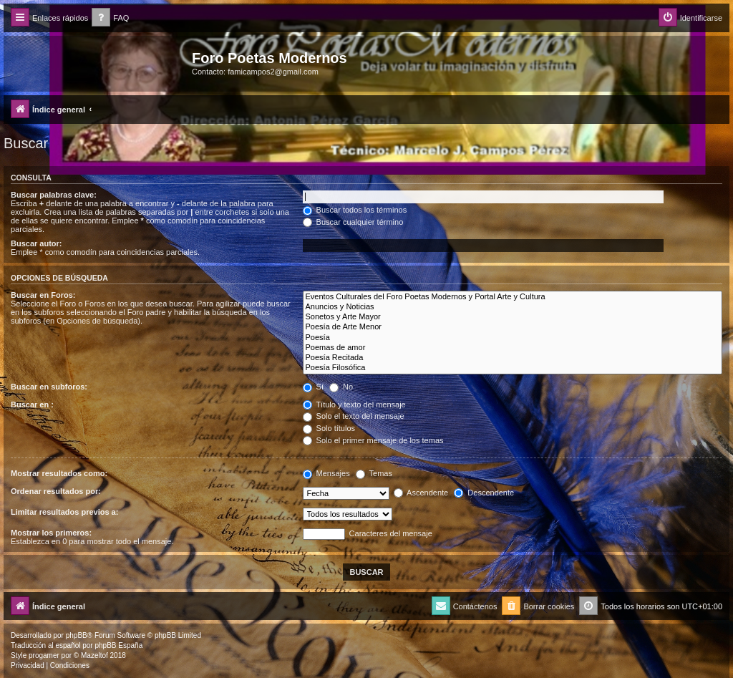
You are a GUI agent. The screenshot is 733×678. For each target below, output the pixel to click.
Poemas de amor (512, 348)
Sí (313, 386)
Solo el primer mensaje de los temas (373, 440)
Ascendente (421, 492)
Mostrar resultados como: (59, 473)
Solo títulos (329, 428)
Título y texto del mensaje (354, 404)
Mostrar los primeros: (51, 532)
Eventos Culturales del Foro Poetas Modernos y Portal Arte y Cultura (512, 297)
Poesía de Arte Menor (512, 327)
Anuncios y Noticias (512, 307)
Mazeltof (94, 655)
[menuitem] (110, 18)
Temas (374, 473)
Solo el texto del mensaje (353, 416)
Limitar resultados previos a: (64, 512)
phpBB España (118, 645)
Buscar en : (32, 404)
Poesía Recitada (512, 358)
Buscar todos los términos (355, 209)
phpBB (76, 635)
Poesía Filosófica (512, 368)
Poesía (512, 338)
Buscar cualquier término (353, 222)
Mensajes (326, 473)
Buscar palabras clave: (54, 194)
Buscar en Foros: (43, 295)
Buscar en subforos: (49, 386)
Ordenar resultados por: (56, 491)
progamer (44, 655)
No (341, 386)
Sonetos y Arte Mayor (512, 317)
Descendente (484, 492)
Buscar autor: (36, 243)
